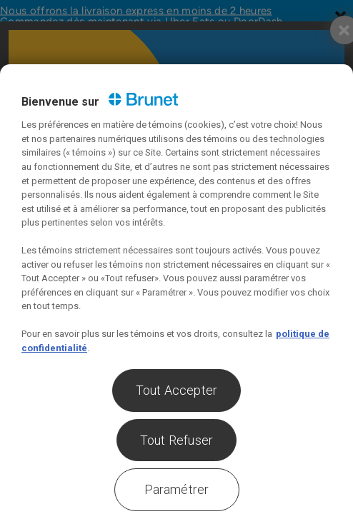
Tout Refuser (176, 440)
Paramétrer (176, 489)
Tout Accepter (176, 390)
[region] (176, 289)
